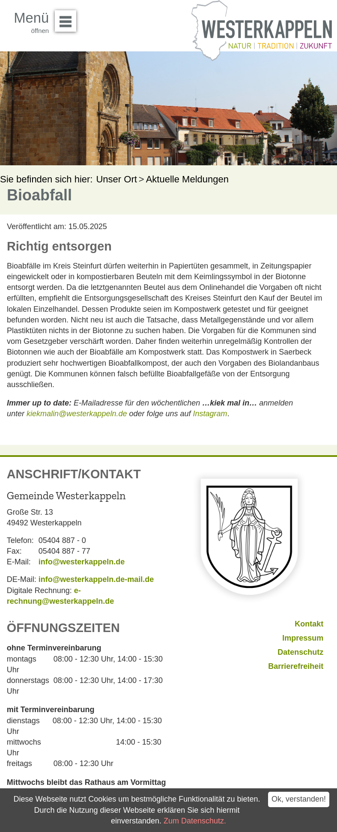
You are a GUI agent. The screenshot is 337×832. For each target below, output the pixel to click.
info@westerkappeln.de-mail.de (96, 579)
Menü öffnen (68, 18)
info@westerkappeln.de (82, 562)
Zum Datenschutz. (195, 821)
